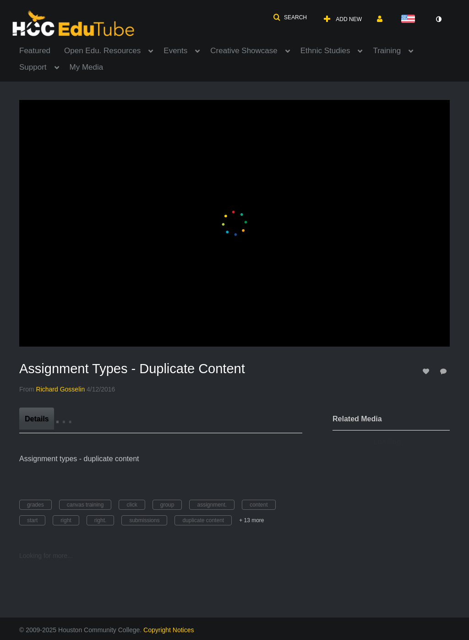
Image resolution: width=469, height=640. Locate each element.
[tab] (36, 419)
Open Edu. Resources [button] (102, 50)
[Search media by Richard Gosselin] (60, 389)
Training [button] (387, 50)
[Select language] (410, 19)
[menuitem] (41, 50)
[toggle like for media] (427, 371)
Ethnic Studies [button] (325, 50)
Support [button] (33, 67)
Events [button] (175, 50)
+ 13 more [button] (251, 520)
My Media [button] (87, 67)
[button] (290, 17)
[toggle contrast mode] (438, 19)
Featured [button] (34, 50)
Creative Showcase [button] (243, 50)
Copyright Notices (168, 630)
